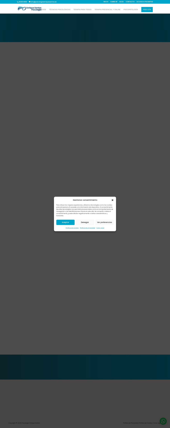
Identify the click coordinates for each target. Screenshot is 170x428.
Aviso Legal (100, 228)
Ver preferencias (104, 222)
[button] (112, 200)
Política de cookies (72, 228)
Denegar (85, 222)
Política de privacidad (87, 228)
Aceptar (65, 222)
